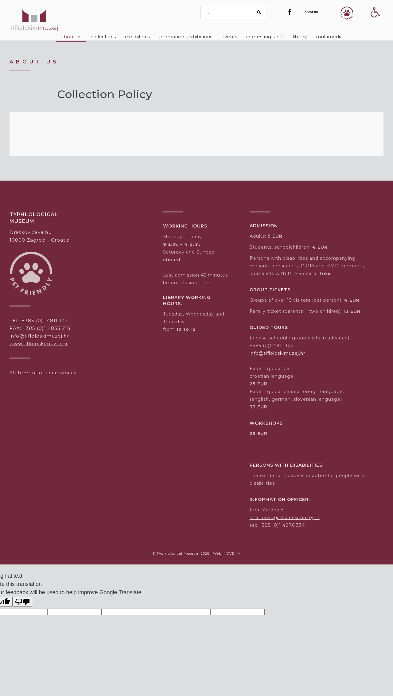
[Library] (299, 37)
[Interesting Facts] (265, 37)
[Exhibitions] (137, 37)
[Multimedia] (329, 37)
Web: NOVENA (226, 553)
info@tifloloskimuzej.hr (39, 336)
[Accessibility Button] (375, 23)
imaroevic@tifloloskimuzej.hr (285, 517)
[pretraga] (232, 12)
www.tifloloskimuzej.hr (39, 343)
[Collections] (103, 37)
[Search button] (259, 12)
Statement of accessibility (43, 373)
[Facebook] (290, 12)
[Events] (229, 37)
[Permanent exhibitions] (185, 37)
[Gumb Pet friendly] (346, 13)
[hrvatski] (311, 12)
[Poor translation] (22, 602)
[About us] (71, 37)
